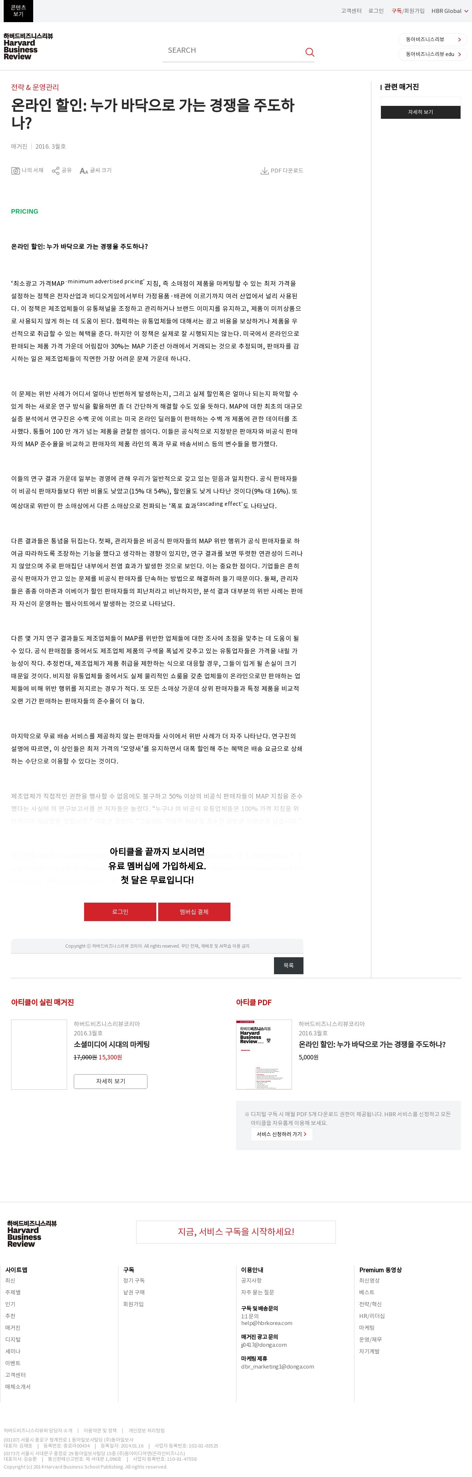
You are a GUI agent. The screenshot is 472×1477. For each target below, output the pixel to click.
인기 (10, 1304)
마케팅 (367, 1327)
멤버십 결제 (194, 912)
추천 (10, 1315)
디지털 (13, 1339)
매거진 (13, 1327)
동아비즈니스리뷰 (425, 39)
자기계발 (369, 1351)
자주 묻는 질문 (257, 1292)
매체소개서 (18, 1386)
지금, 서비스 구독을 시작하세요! (236, 1232)
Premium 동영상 (380, 1270)
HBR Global (446, 10)
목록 (289, 965)
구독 (128, 1270)
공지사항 (251, 1280)
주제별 (13, 1292)
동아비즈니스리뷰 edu (430, 54)
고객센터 (351, 10)
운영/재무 (370, 1339)
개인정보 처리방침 (146, 1430)
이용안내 (252, 1270)
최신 (10, 1280)
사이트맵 (16, 1270)
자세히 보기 (420, 112)
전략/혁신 (370, 1304)
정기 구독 (134, 1280)
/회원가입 (408, 10)
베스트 (367, 1292)
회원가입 (133, 1304)
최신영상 (369, 1280)
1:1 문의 (249, 1316)
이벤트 (13, 1363)
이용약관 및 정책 (100, 1430)
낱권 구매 (134, 1292)
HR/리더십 (372, 1315)
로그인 (376, 10)
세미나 (13, 1351)
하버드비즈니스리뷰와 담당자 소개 (38, 1430)
